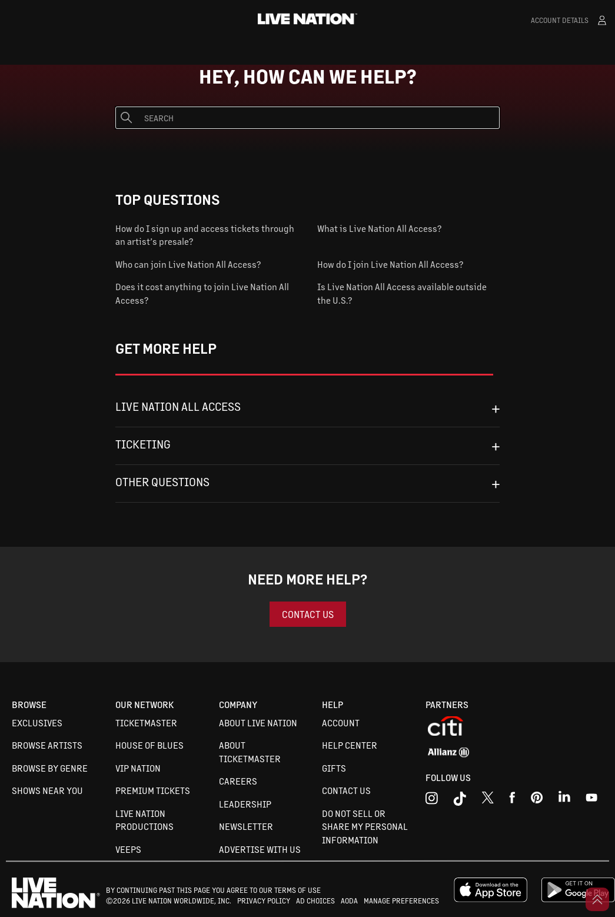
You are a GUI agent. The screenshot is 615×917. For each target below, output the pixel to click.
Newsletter (246, 826)
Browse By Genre (50, 767)
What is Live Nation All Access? (379, 228)
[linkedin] (564, 800)
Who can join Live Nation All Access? (188, 264)
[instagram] (431, 800)
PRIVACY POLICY (263, 900)
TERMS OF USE (297, 890)
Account (341, 722)
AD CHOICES (315, 900)
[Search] (307, 118)
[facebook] (512, 800)
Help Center (349, 744)
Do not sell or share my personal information (365, 826)
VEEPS (128, 849)
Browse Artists (47, 744)
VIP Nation (138, 767)
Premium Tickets (152, 790)
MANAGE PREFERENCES (401, 900)
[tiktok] (459, 800)
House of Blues (149, 744)
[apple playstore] (490, 899)
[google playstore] (578, 899)
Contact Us (346, 790)
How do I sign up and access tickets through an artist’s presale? (204, 234)
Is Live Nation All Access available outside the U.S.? (402, 293)
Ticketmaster (146, 722)
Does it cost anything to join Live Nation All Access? (202, 293)
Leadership (245, 803)
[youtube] (537, 800)
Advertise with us (260, 849)
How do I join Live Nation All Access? (390, 264)
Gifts (334, 767)
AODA (349, 900)
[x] (487, 800)
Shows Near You (47, 790)
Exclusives (37, 722)
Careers (238, 780)
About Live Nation (258, 722)
